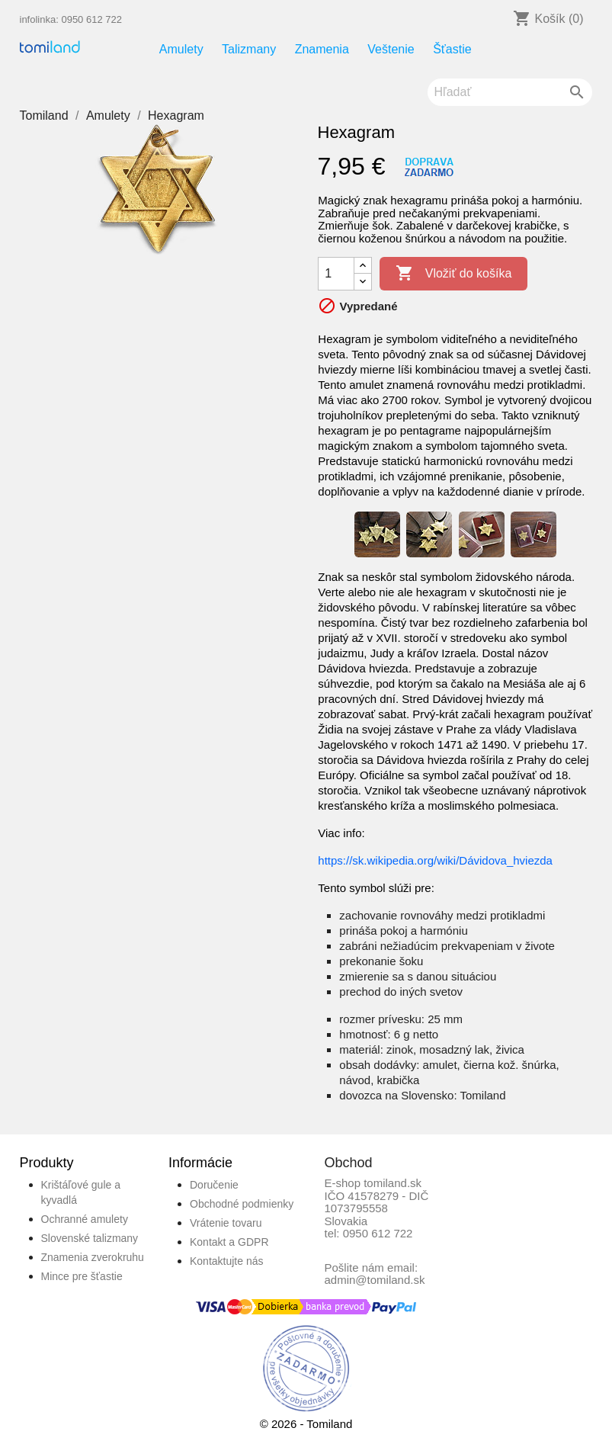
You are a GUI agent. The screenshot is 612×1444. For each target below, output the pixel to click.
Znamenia (322, 49)
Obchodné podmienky (241, 1204)
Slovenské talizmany (90, 1238)
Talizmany (249, 49)
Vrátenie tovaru (225, 1223)
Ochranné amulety (84, 1219)
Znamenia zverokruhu (92, 1257)
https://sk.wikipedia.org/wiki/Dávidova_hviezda (435, 860)
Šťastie (452, 49)
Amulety (181, 49)
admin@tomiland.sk (375, 1279)
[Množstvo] (336, 273)
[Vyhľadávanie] (510, 92)
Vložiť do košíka (453, 274)
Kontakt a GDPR (229, 1242)
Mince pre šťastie (82, 1276)
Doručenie (214, 1185)
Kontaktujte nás (227, 1261)
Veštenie (390, 49)
